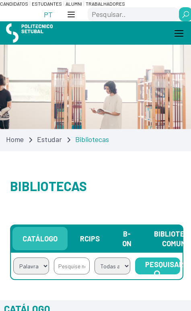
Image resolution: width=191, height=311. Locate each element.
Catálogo (40, 238)
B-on (126, 238)
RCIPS (90, 238)
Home (15, 139)
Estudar (49, 139)
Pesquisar (162, 267)
